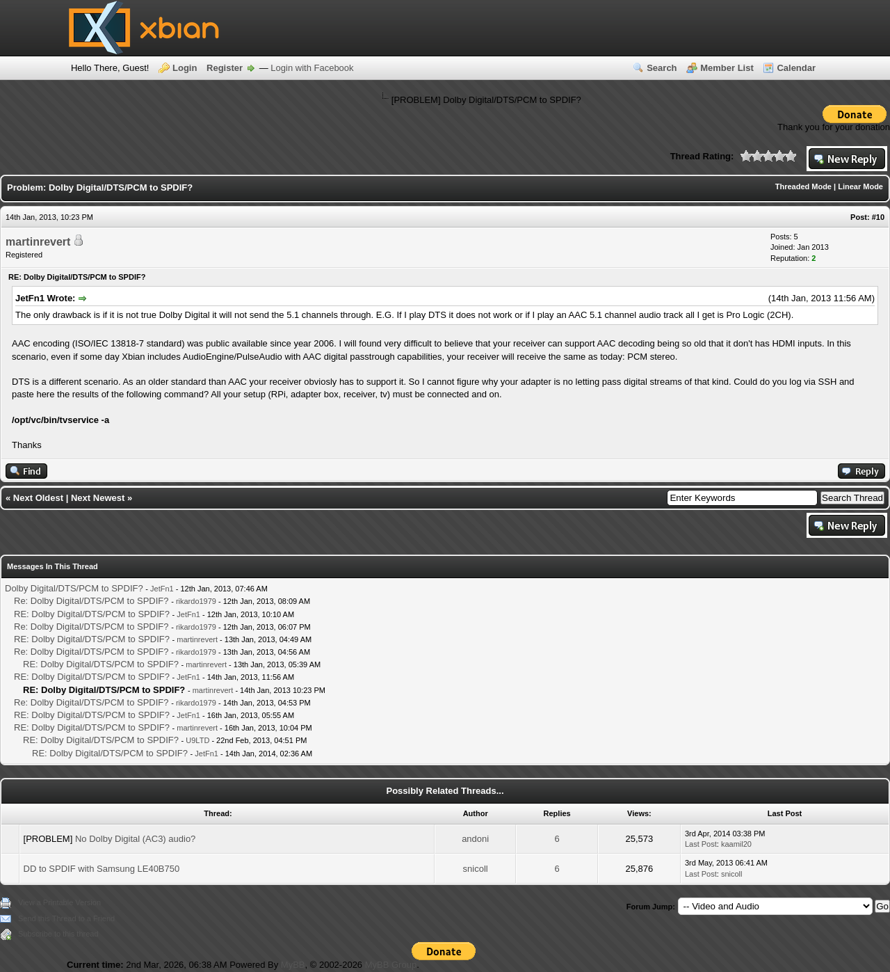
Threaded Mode (803, 186)
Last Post (701, 844)
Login (184, 68)
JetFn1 (162, 588)
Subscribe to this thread (58, 934)
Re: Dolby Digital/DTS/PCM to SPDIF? (91, 601)
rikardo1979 (196, 601)
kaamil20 (736, 844)
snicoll (475, 868)
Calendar (796, 68)
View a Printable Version (59, 902)
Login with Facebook (311, 68)
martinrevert (38, 242)
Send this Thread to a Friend (66, 918)
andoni (475, 839)
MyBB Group (390, 964)
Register (225, 68)
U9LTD (197, 740)
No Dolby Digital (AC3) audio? (135, 839)
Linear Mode (860, 186)
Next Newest (97, 498)
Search (662, 68)
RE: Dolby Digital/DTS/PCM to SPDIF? (92, 614)
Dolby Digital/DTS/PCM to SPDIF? (74, 588)
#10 (878, 217)
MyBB (293, 964)
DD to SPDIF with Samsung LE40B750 (102, 868)
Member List (727, 68)
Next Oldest (38, 498)
